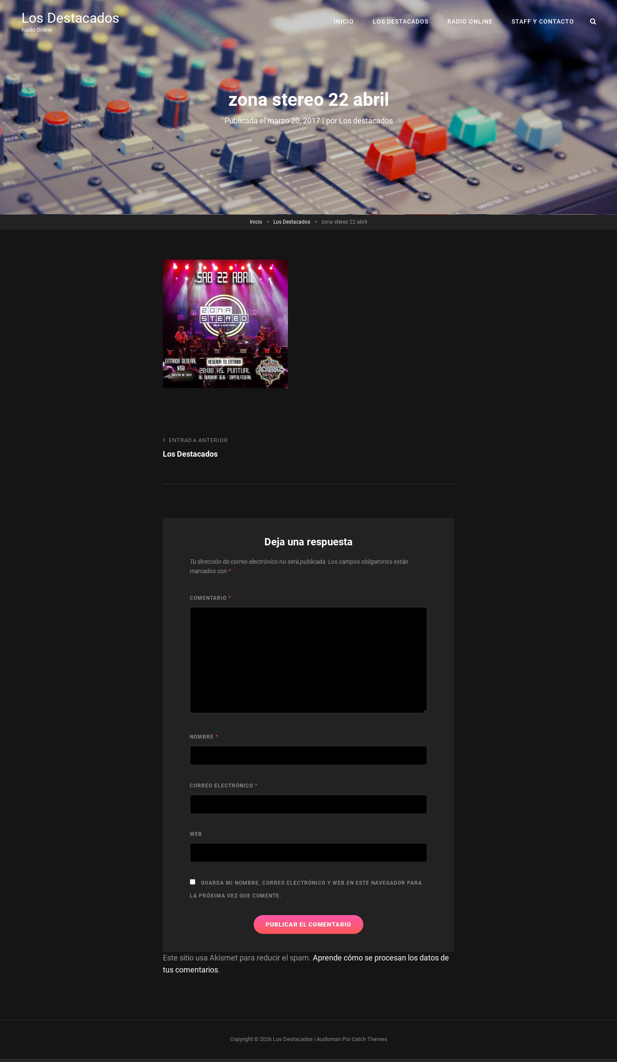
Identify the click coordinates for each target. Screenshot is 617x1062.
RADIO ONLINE (470, 21)
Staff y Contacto (543, 21)
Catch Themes (369, 1039)
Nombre (204, 737)
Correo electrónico (224, 786)
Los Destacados (70, 18)
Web (196, 834)
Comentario (210, 598)
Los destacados (366, 120)
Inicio (344, 21)
